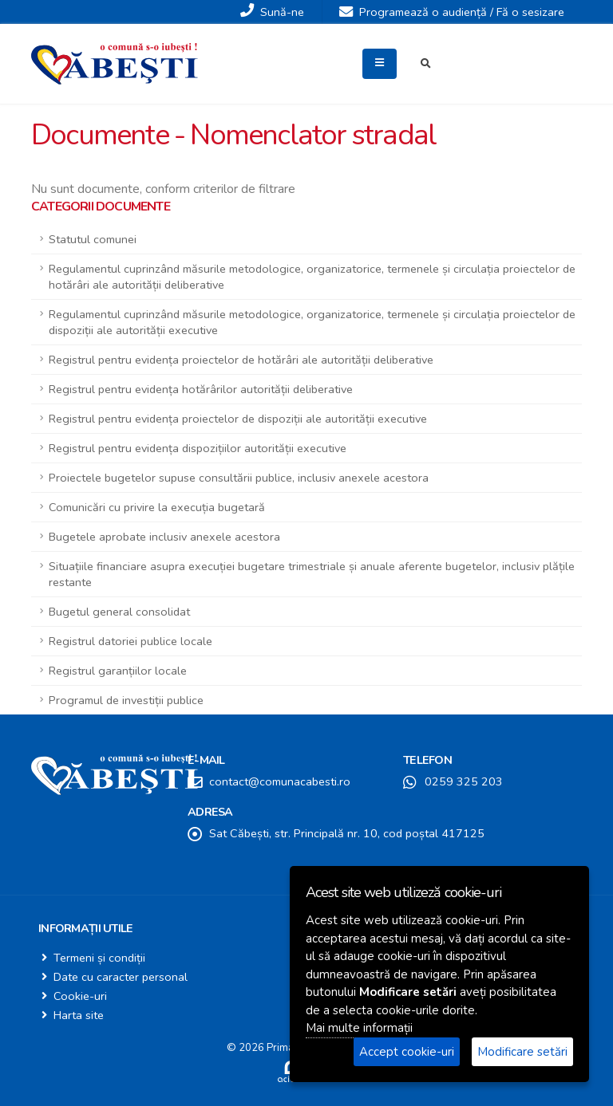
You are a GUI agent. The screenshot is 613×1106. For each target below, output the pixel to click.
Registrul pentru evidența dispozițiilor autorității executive (197, 448)
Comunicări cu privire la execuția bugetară (157, 507)
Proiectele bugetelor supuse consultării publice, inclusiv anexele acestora (239, 478)
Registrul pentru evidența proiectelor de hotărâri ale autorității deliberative (241, 360)
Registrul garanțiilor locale (118, 671)
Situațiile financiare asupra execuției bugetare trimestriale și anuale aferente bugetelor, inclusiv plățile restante (312, 574)
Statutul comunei (92, 239)
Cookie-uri (80, 996)
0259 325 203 (464, 781)
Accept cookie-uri (406, 1052)
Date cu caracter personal (120, 977)
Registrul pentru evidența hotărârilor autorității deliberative (201, 389)
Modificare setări (522, 1052)
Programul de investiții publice (126, 700)
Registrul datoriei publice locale (130, 641)
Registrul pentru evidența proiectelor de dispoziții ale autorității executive (238, 419)
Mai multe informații (359, 1028)
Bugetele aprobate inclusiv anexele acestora (164, 537)
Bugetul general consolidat (119, 612)
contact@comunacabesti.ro (279, 781)
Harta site (78, 1015)
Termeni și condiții (99, 958)
